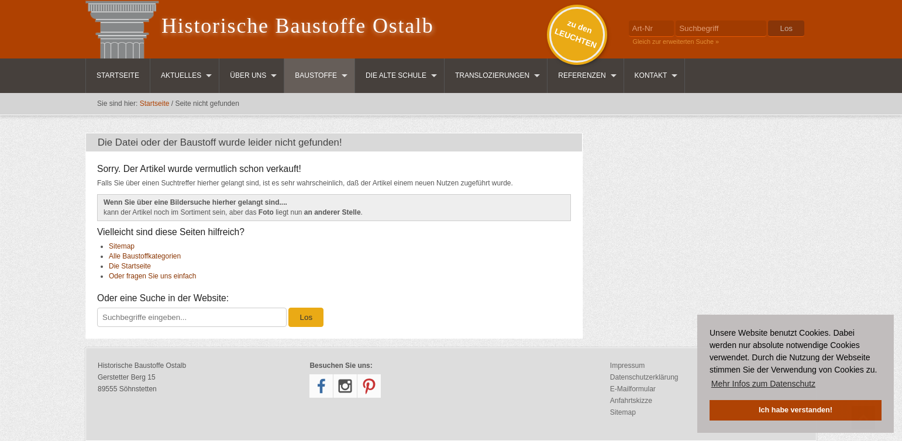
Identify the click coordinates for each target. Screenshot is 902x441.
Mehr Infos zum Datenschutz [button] (763, 383)
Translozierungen (492, 75)
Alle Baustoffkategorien (145, 256)
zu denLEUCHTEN (575, 34)
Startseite (118, 75)
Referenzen (581, 75)
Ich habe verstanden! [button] (795, 410)
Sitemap (122, 246)
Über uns (248, 75)
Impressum (627, 365)
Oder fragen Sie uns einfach (152, 276)
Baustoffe (316, 75)
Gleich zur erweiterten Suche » (676, 41)
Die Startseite (130, 266)
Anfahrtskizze (631, 401)
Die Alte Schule (396, 75)
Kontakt (651, 75)
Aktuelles (181, 75)
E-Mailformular (633, 389)
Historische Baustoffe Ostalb (297, 25)
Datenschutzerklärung (644, 377)
